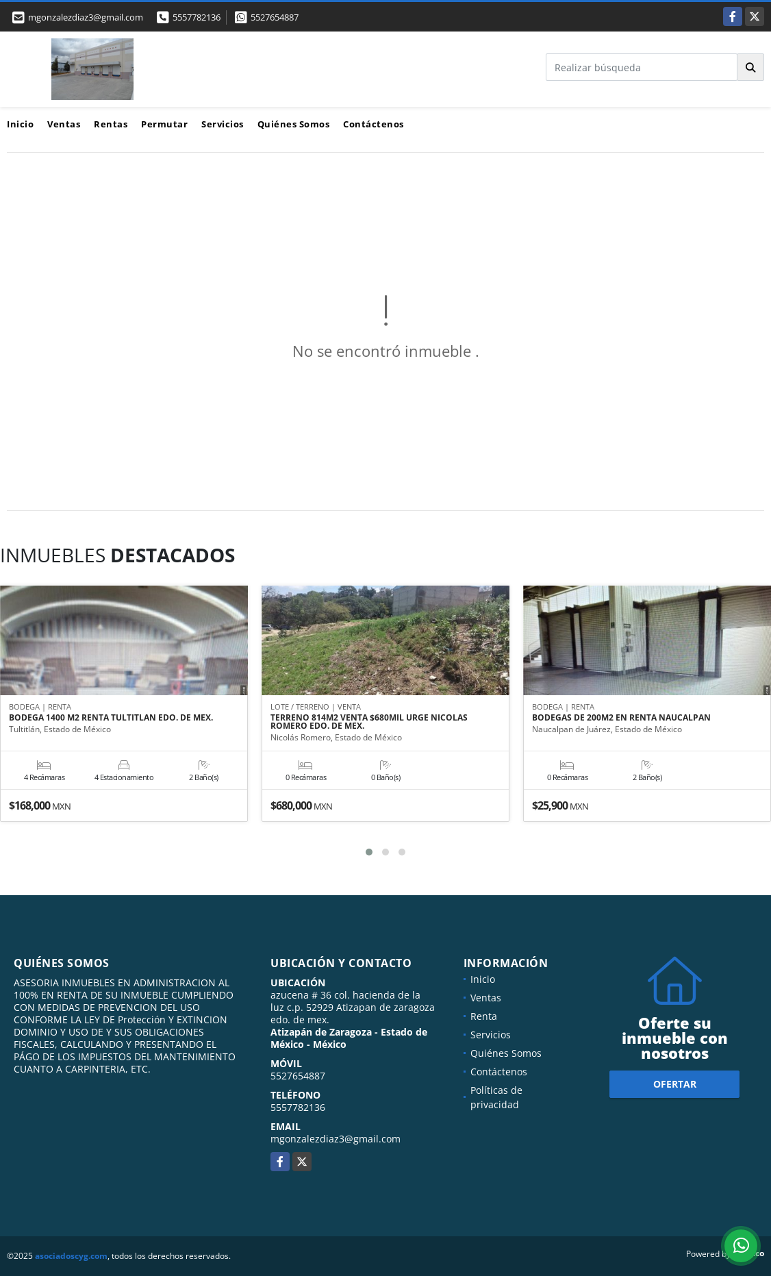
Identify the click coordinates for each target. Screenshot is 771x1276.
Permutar (164, 124)
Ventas (63, 124)
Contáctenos (373, 124)
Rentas (110, 124)
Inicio (20, 124)
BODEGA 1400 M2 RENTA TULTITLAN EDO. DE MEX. (111, 718)
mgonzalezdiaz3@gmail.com (335, 1138)
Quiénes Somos (293, 124)
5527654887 (275, 17)
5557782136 (196, 17)
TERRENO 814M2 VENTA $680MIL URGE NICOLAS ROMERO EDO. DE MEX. (369, 722)
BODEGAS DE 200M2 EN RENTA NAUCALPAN (621, 718)
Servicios (222, 124)
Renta (483, 1016)
